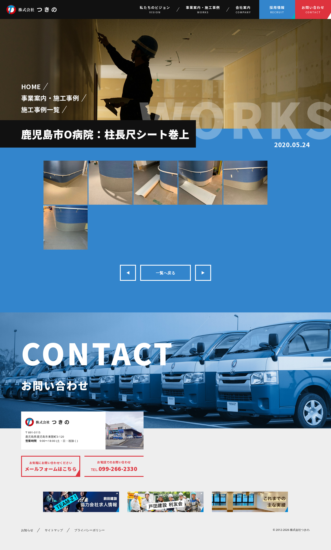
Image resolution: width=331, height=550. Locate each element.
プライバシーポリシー (89, 530)
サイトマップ (54, 530)
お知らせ (27, 530)
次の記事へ (203, 273)
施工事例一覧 (40, 109)
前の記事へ (128, 273)
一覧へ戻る (165, 272)
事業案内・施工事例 (50, 98)
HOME (31, 86)
